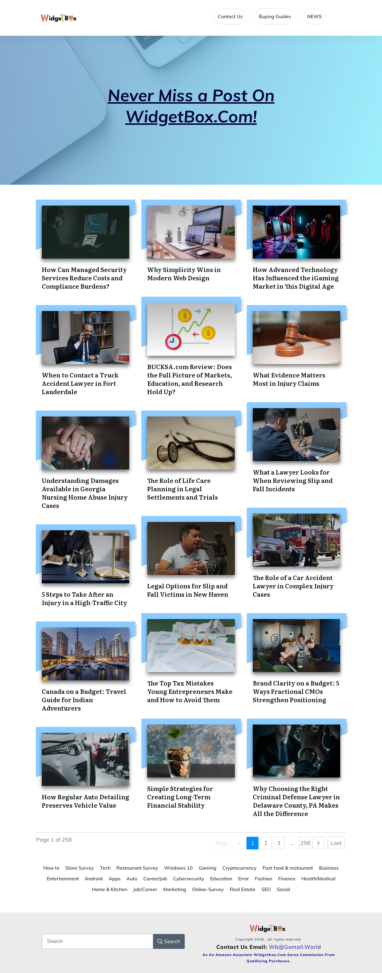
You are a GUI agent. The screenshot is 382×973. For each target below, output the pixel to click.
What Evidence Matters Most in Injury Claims (289, 379)
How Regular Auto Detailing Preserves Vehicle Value (85, 800)
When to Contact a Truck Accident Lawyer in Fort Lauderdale (80, 383)
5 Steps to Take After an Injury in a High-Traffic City (84, 598)
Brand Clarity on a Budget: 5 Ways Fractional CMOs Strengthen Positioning (296, 691)
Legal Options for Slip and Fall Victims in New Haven (187, 590)
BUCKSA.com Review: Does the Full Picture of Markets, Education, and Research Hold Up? (189, 379)
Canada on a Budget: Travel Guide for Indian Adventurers (84, 699)
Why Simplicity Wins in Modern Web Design (184, 273)
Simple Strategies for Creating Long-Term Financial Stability (180, 796)
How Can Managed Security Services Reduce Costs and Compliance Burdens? (84, 277)
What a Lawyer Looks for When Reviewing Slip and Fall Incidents (293, 480)
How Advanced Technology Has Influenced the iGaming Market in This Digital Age (296, 277)
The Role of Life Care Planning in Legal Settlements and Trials (182, 488)
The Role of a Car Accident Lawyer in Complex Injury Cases (293, 586)
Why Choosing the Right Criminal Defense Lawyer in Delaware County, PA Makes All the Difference (296, 801)
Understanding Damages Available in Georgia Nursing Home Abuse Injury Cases (85, 493)
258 (305, 843)
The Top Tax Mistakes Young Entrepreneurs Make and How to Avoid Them (189, 691)
